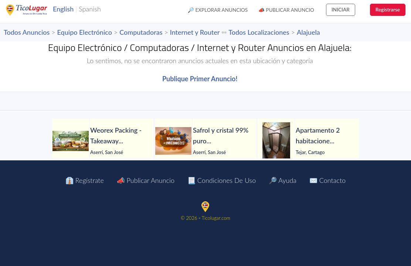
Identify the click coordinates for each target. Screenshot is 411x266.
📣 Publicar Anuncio (286, 10)
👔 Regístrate (84, 180)
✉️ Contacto (327, 180)
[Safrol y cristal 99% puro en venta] (173, 141)
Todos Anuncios (27, 32)
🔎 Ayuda (282, 180)
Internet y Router (195, 32)
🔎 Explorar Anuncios (218, 10)
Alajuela (308, 32)
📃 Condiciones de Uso (221, 180)
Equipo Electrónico (84, 32)
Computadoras (140, 32)
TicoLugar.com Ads (34, 10)
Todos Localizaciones (258, 32)
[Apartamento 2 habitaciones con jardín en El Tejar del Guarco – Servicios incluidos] (276, 140)
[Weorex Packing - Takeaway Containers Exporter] (70, 141)
